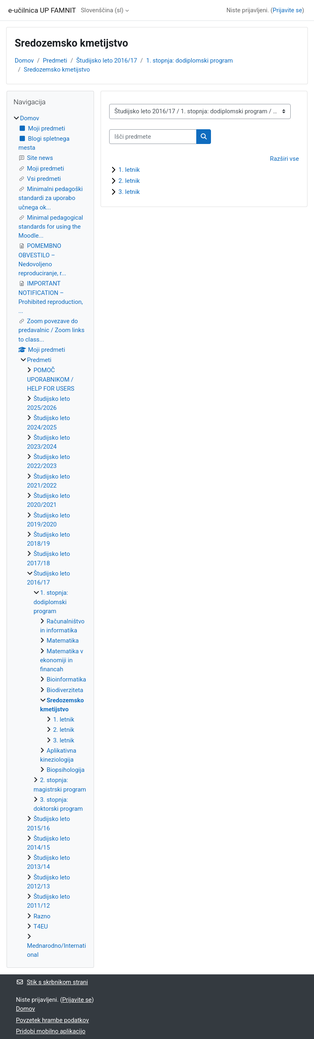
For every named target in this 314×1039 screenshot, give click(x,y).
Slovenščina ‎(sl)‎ (102, 10)
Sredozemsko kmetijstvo (57, 69)
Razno (42, 916)
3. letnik (129, 192)
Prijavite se (287, 10)
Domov (24, 60)
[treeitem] (50, 537)
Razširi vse (284, 158)
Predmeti (55, 60)
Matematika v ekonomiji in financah (61, 660)
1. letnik (129, 169)
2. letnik (129, 180)
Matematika (63, 640)
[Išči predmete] (153, 136)
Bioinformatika (66, 679)
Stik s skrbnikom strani (52, 982)
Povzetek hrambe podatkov (52, 1020)
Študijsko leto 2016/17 (106, 60)
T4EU (41, 926)
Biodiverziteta (65, 690)
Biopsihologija (66, 770)
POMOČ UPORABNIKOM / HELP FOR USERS (50, 379)
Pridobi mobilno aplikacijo (50, 1031)
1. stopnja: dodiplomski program (189, 60)
